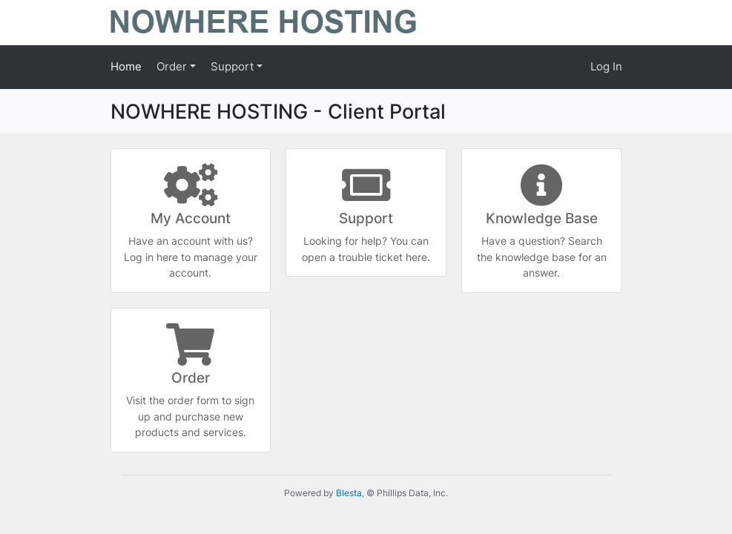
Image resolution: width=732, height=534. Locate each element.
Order (173, 66)
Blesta (349, 492)
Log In (606, 66)
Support (234, 66)
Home (126, 66)
